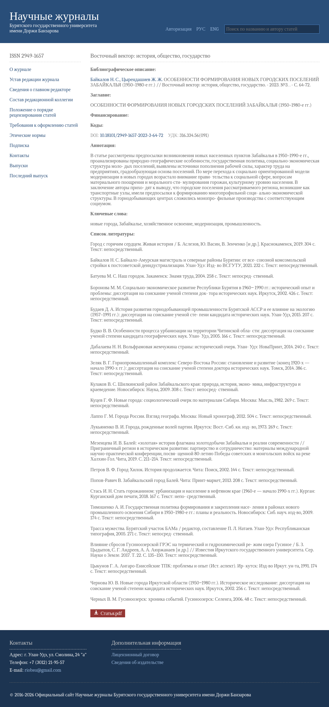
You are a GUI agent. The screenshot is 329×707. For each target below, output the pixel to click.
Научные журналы (54, 16)
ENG (214, 29)
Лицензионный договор (135, 654)
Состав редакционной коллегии (41, 99)
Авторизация (179, 29)
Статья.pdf (107, 612)
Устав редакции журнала (34, 79)
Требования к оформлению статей (44, 125)
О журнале (20, 69)
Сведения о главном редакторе (40, 89)
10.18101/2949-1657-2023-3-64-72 (131, 135)
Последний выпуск (29, 175)
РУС (201, 29)
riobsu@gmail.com (43, 670)
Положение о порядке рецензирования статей (33, 112)
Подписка (19, 145)
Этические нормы (27, 135)
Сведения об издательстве (137, 662)
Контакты (19, 155)
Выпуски (19, 165)
